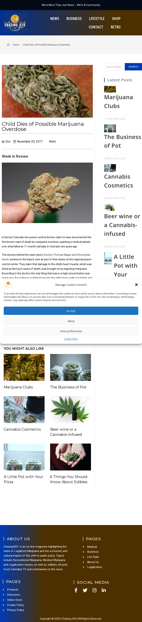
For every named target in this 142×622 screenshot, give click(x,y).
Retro (116, 27)
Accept (71, 311)
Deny (71, 321)
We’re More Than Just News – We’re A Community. (71, 5)
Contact (96, 27)
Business (74, 18)
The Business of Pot (68, 387)
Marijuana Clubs (18, 387)
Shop (116, 18)
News (54, 18)
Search (133, 66)
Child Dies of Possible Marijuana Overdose (46, 44)
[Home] (8, 44)
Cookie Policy (71, 338)
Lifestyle (97, 18)
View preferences (71, 331)
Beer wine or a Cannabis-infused (119, 237)
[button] (136, 284)
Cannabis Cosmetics (22, 429)
